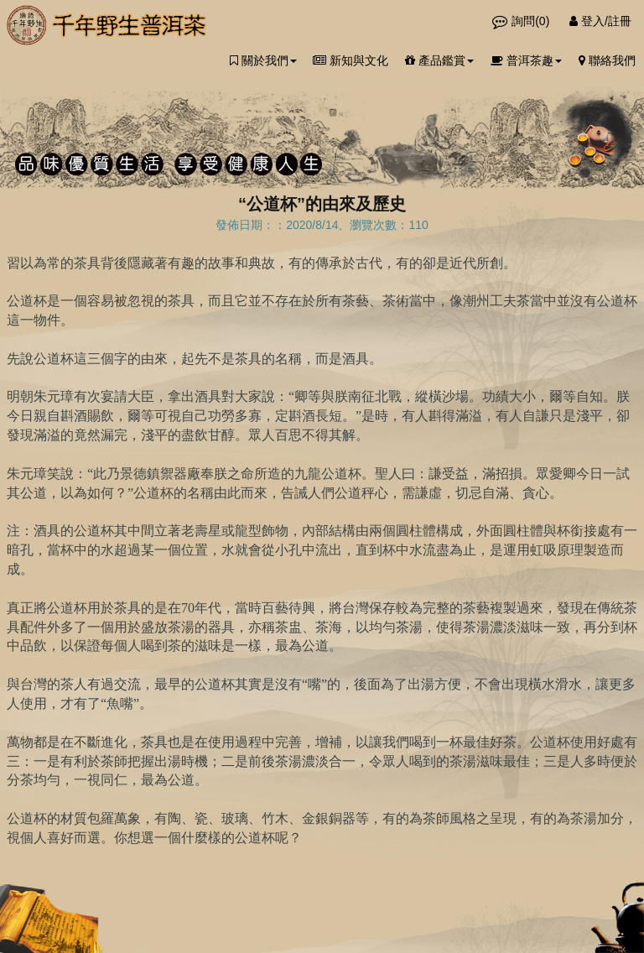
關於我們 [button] (263, 60)
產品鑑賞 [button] (439, 60)
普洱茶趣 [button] (526, 60)
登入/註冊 (600, 21)
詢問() (522, 21)
